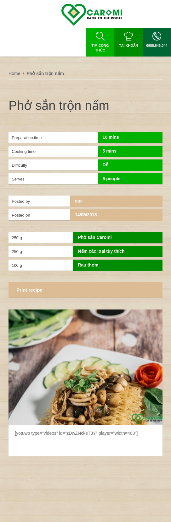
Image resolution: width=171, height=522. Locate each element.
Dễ (105, 164)
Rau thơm (88, 264)
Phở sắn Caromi (94, 237)
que (79, 200)
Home (14, 73)
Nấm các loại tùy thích (101, 251)
